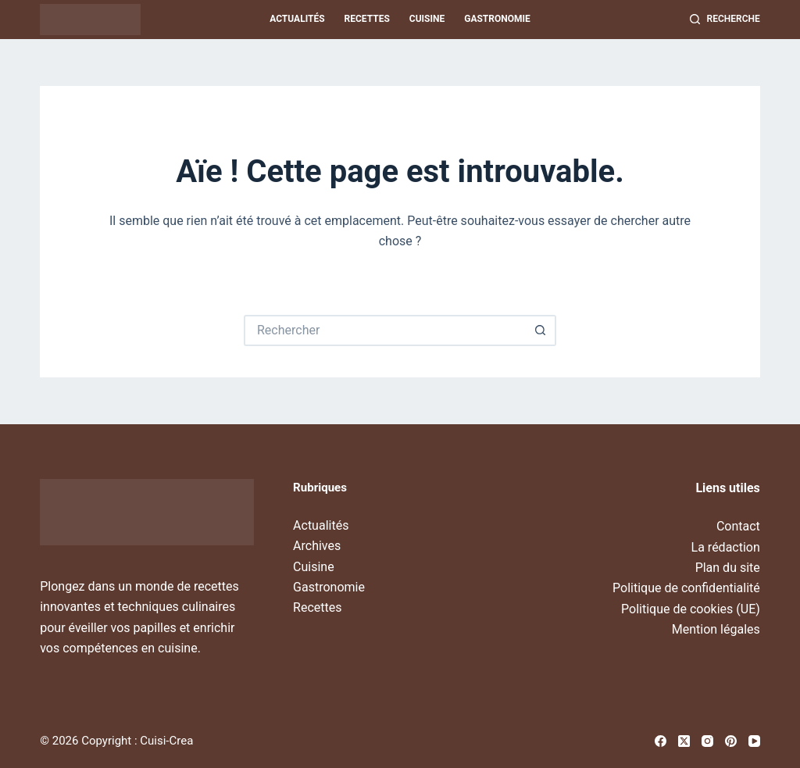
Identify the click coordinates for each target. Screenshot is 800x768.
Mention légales (716, 629)
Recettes (367, 18)
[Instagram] (707, 741)
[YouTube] (754, 741)
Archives (317, 545)
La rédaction (725, 547)
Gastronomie (497, 18)
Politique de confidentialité (686, 587)
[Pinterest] (731, 741)
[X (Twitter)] (684, 741)
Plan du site (727, 567)
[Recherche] (725, 19)
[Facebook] (660, 741)
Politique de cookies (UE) (690, 609)
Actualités (297, 18)
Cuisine (427, 18)
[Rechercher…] (384, 330)
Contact (738, 526)
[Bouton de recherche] (540, 330)
